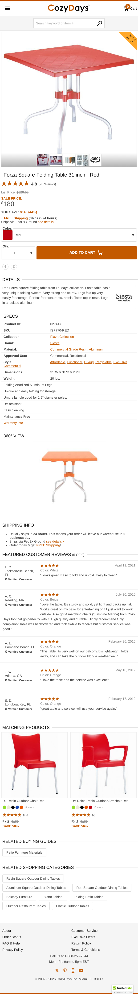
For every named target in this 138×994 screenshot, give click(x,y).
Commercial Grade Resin (68, 349)
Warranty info (13, 423)
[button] (122, 989)
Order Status (11, 937)
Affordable (57, 362)
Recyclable (103, 362)
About (6, 930)
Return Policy (81, 943)
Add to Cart (86, 253)
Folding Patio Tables (88, 897)
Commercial (12, 366)
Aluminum (96, 349)
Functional (74, 362)
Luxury (88, 362)
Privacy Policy (12, 950)
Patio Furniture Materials (24, 852)
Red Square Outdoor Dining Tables (101, 888)
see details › (47, 222)
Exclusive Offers (83, 937)
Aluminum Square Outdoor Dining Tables (36, 888)
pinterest (65, 970)
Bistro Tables (53, 897)
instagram (73, 970)
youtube (81, 970)
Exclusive (120, 362)
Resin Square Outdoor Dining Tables (33, 878)
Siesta (54, 343)
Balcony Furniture (19, 897)
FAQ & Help (11, 943)
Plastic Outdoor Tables (72, 906)
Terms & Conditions (85, 950)
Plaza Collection (62, 337)
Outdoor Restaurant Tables (26, 906)
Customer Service (84, 930)
